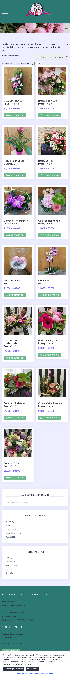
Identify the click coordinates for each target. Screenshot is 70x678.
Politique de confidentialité (13, 605)
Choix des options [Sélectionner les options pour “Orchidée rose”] (51, 295)
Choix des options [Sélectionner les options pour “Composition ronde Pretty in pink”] (51, 235)
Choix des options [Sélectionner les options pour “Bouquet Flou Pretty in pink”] (51, 175)
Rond (8, 573)
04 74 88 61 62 (18, 643)
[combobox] (35, 501)
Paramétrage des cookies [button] (14, 669)
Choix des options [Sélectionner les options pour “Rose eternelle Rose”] (16, 295)
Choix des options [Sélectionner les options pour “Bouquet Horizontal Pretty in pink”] (16, 418)
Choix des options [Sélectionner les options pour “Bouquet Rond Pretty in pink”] (16, 478)
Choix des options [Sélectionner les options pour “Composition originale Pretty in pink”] (16, 235)
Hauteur (9, 561)
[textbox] (35, 502)
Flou (7, 557)
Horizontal (10, 565)
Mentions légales (9, 601)
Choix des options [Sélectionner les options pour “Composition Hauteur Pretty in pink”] (51, 418)
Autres (8, 521)
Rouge (8, 537)
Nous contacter (11, 651)
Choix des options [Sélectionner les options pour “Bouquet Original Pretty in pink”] (51, 355)
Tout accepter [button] (32, 669)
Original (9, 569)
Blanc (8, 525)
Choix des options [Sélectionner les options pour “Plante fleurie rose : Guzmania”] (16, 175)
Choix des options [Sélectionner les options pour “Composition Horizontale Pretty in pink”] (16, 358)
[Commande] (51, 57)
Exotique (9, 529)
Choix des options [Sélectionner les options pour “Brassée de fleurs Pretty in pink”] (51, 115)
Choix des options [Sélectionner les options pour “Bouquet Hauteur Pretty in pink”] (16, 115)
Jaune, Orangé (12, 533)
